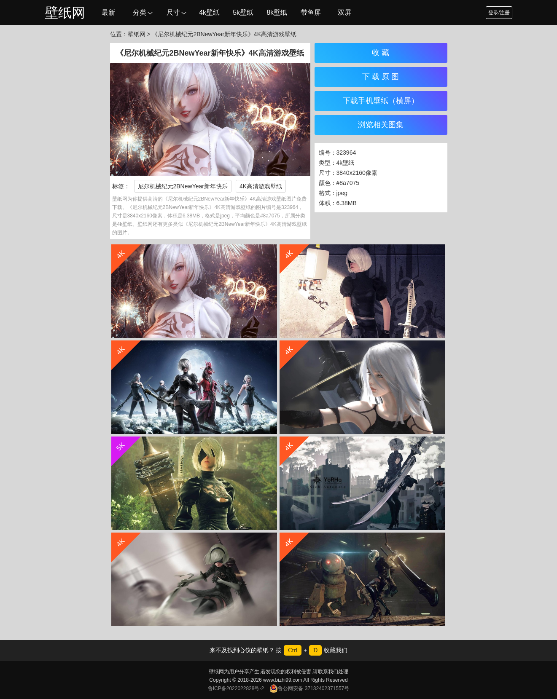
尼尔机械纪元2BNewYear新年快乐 (183, 186)
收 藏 (380, 52)
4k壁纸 (209, 12)
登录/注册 (499, 13)
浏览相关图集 (381, 125)
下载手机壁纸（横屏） (381, 100)
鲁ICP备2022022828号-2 (236, 688)
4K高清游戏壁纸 (260, 186)
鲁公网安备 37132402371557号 (309, 688)
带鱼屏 (311, 12)
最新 (108, 12)
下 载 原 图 (380, 76)
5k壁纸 (243, 12)
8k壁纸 (276, 12)
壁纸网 (65, 12)
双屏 (344, 12)
